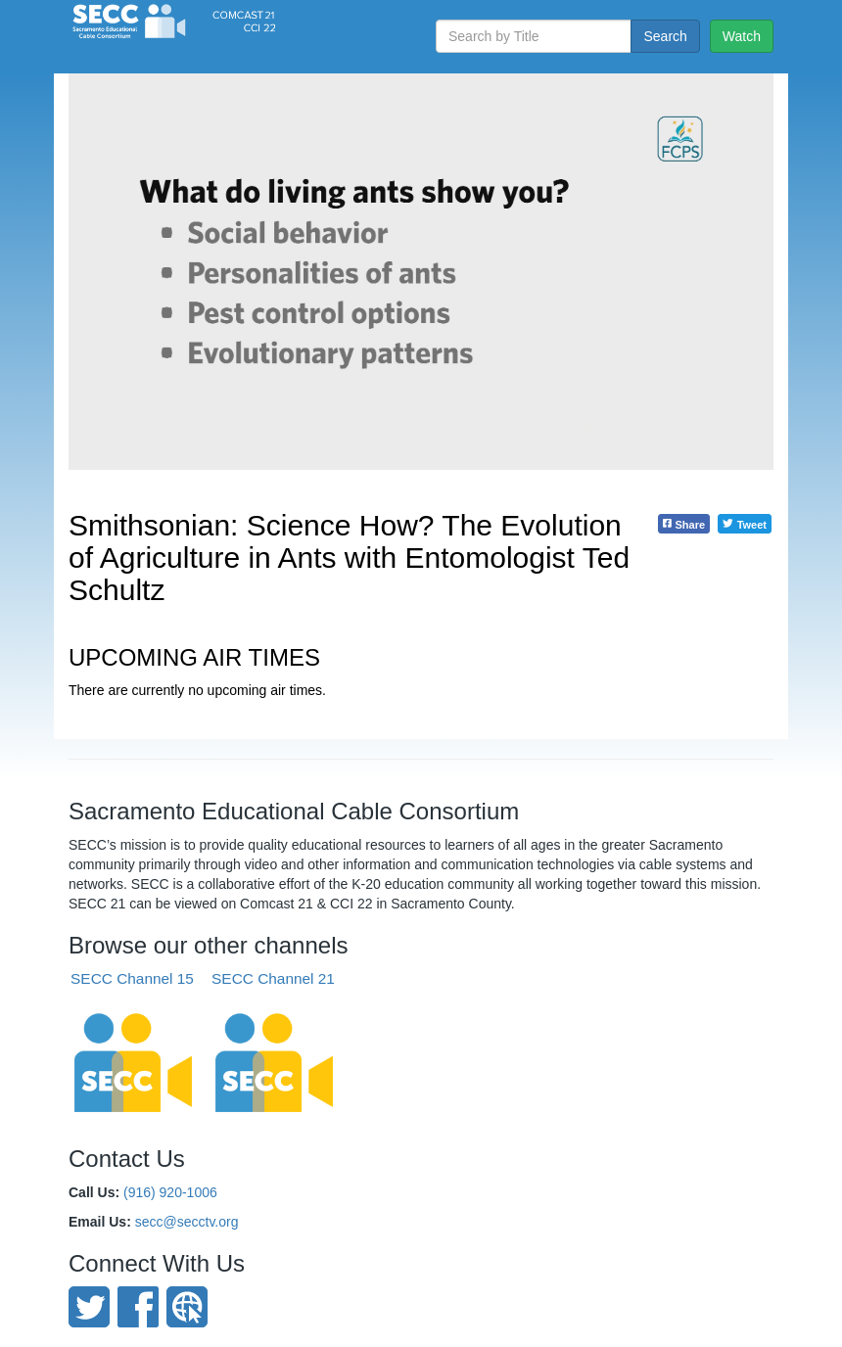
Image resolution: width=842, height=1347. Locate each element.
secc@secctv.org (187, 1222)
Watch (742, 36)
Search (664, 36)
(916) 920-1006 (170, 1192)
